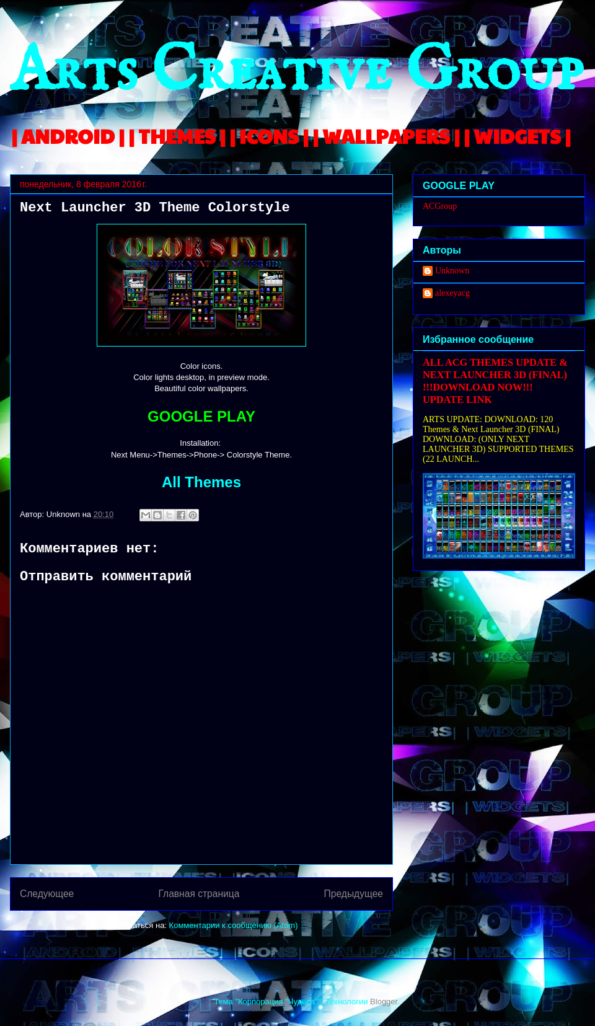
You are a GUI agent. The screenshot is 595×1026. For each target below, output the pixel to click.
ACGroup (440, 206)
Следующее (47, 893)
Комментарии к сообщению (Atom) (233, 925)
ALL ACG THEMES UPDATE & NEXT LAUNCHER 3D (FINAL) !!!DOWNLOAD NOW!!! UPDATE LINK (495, 380)
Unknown (452, 270)
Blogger (383, 1001)
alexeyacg (452, 293)
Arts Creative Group (296, 72)
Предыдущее (353, 893)
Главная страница (198, 893)
